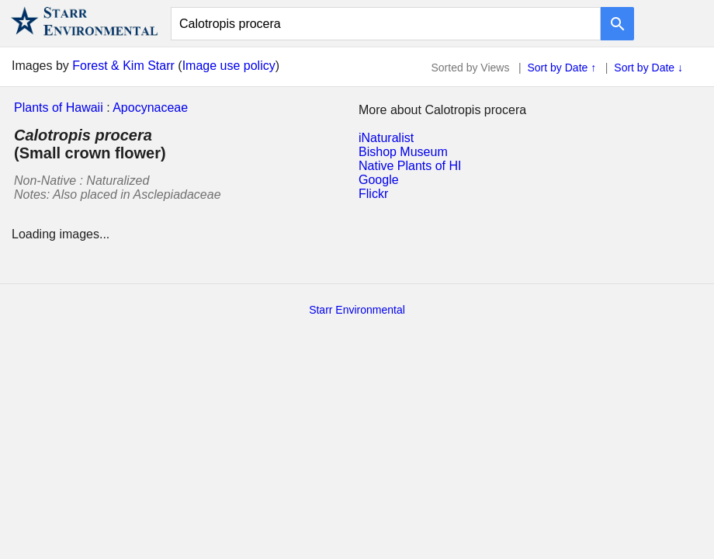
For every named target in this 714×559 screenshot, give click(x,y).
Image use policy (229, 65)
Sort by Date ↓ (648, 67)
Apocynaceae (150, 107)
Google (379, 179)
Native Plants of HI (410, 165)
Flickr (373, 193)
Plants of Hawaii (58, 107)
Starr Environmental (357, 310)
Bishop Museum (403, 151)
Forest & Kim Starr (123, 65)
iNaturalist (386, 137)
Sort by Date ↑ (562, 67)
